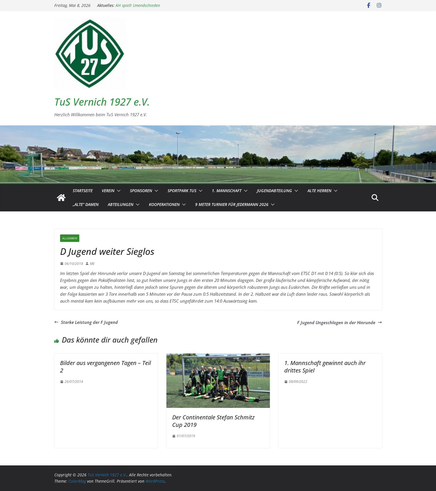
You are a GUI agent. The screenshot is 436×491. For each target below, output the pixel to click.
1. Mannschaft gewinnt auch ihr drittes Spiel (325, 366)
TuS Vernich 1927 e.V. (102, 101)
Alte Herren (319, 190)
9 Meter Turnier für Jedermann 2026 (231, 204)
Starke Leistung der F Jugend (86, 322)
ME (92, 263)
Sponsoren (141, 190)
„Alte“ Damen (86, 204)
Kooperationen (164, 204)
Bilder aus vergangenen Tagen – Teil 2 (105, 366)
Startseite (83, 190)
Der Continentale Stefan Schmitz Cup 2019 (213, 421)
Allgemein (69, 238)
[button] (117, 191)
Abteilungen (120, 204)
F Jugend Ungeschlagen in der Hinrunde (339, 322)
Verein (108, 190)
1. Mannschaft (226, 190)
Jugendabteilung (274, 190)
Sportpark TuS (182, 190)
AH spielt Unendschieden (138, 5)
